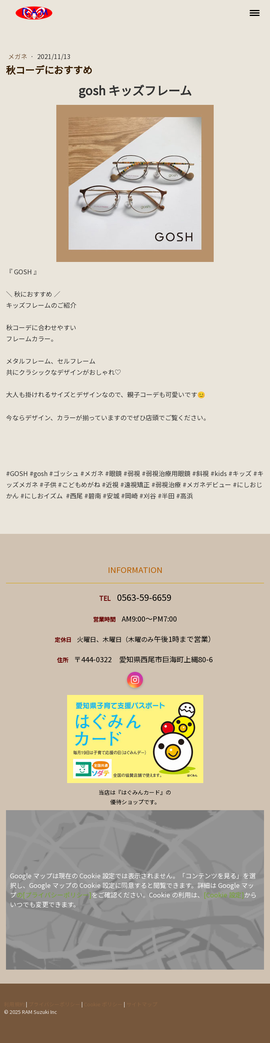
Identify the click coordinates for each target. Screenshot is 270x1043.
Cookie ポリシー (103, 1004)
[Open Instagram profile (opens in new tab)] (135, 680)
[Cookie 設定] (224, 894)
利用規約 (14, 1004)
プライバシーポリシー (54, 1004)
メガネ (18, 56)
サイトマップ (141, 1004)
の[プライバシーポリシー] (53, 894)
